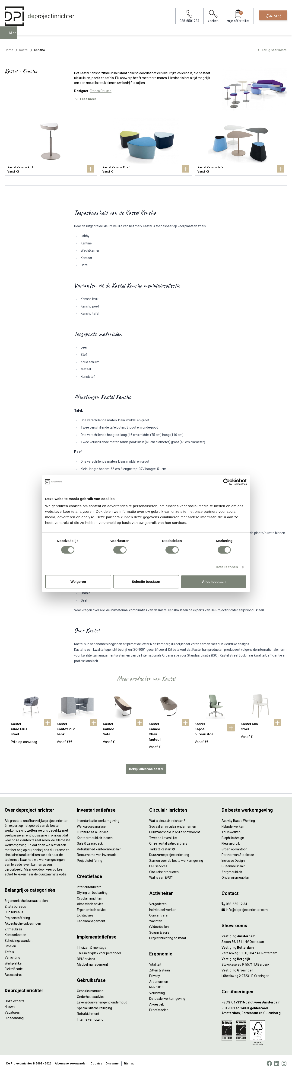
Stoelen (10, 941)
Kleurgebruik (231, 839)
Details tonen (227, 567)
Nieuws (10, 1002)
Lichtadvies (85, 911)
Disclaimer (113, 1058)
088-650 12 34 (234, 899)
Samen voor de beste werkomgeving (176, 856)
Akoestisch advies (90, 899)
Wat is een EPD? (161, 873)
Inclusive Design (233, 856)
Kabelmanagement (91, 916)
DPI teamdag (14, 1013)
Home (9, 50)
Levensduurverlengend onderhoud (102, 998)
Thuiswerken (231, 827)
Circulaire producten (164, 867)
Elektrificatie (14, 964)
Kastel (23, 50)
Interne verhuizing (90, 1014)
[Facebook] (269, 1058)
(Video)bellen (159, 922)
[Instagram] (284, 1058)
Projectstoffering (17, 913)
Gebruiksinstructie (90, 986)
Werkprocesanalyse (91, 821)
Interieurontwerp (89, 882)
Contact (273, 15)
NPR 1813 (156, 982)
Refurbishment (88, 1009)
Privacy (154, 971)
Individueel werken (162, 905)
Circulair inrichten (89, 893)
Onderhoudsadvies (91, 992)
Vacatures (12, 1007)
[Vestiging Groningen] (254, 965)
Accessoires (13, 970)
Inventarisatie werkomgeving (98, 816)
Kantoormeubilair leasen (95, 833)
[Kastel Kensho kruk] (51, 146)
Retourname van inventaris (97, 850)
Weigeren (78, 581)
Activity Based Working (238, 816)
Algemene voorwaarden (71, 1058)
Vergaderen (158, 899)
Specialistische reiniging (94, 1003)
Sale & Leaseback (90, 839)
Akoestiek (156, 999)
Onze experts (14, 996)
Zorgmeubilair (232, 867)
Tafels (9, 947)
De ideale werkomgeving (167, 994)
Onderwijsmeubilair (236, 873)
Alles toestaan (214, 581)
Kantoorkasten (15, 930)
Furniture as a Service (92, 827)
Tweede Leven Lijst (163, 833)
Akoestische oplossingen (23, 919)
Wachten (155, 916)
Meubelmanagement (92, 960)
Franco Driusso (100, 91)
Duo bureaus (14, 907)
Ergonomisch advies (91, 905)
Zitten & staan (159, 965)
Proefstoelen (158, 1005)
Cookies (96, 1058)
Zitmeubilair (13, 924)
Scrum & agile (159, 927)
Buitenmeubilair (233, 861)
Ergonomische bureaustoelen (26, 896)
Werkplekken (14, 958)
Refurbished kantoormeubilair (99, 844)
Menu (14, 36)
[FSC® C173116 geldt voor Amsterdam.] (254, 997)
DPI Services (86, 954)
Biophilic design (233, 833)
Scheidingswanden (18, 936)
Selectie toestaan (146, 581)
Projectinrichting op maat (167, 933)
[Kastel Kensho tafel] (241, 146)
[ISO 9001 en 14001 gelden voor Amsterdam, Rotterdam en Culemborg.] (254, 1006)
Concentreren (159, 911)
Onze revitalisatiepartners (168, 839)
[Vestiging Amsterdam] (254, 931)
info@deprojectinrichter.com (245, 905)
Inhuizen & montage (91, 943)
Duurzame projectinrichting (169, 850)
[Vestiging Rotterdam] (254, 942)
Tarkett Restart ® (162, 844)
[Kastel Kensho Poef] (146, 146)
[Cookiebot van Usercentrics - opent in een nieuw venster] (226, 481)
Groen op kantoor (234, 844)
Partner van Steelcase (238, 850)
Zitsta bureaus (15, 902)
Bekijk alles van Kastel (146, 764)
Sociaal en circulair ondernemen (172, 821)
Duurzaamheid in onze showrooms (174, 827)
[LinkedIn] (276, 1058)
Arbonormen (158, 977)
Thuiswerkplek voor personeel (99, 948)
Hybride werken (233, 821)
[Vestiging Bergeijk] (254, 954)
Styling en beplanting (92, 888)
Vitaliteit (155, 960)
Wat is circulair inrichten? (167, 816)
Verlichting (12, 953)
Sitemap (128, 1058)
